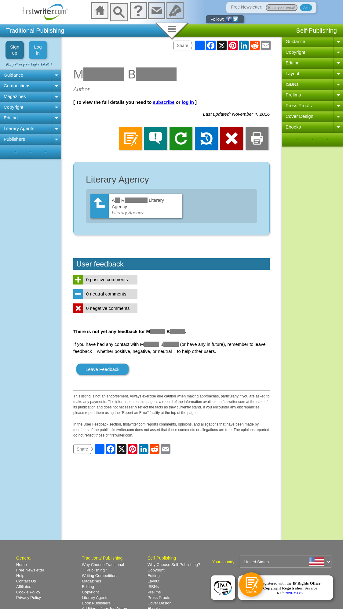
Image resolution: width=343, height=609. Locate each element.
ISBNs (292, 84)
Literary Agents (19, 128)
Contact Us (26, 581)
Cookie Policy (28, 592)
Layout (292, 73)
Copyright (13, 107)
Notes (251, 591)
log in (188, 102)
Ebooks (293, 126)
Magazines (15, 96)
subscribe (164, 102)
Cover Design (299, 116)
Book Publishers (96, 603)
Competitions (17, 85)
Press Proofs (299, 105)
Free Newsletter (30, 570)
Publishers (14, 139)
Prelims (293, 94)
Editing (11, 117)
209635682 (294, 593)
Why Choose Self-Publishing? (174, 564)
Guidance (13, 75)
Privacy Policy (28, 597)
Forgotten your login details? (29, 65)
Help (20, 575)
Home (21, 564)
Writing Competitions (100, 575)
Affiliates (23, 586)
